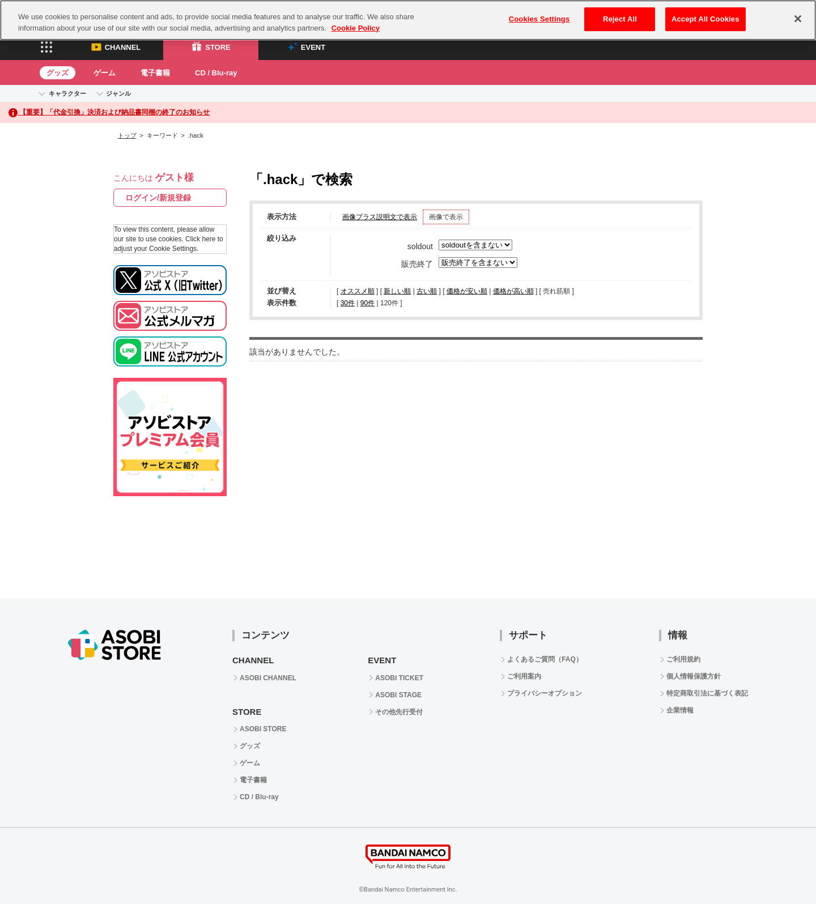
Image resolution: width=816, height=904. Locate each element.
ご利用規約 (683, 659)
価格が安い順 (467, 291)
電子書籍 (155, 73)
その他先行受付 (399, 712)
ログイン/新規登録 (158, 197)
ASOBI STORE (263, 729)
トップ (127, 135)
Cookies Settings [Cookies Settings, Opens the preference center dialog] (539, 19)
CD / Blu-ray (216, 73)
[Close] (797, 18)
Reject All (620, 19)
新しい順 (397, 291)
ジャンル (118, 93)
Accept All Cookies (706, 19)
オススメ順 (358, 291)
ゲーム (105, 73)
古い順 (426, 291)
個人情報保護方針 (693, 676)
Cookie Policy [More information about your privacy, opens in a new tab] (356, 28)
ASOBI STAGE (398, 695)
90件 (367, 303)
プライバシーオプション (544, 693)
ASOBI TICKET (399, 678)
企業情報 (680, 710)
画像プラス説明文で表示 (379, 217)
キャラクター (67, 93)
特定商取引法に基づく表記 (707, 693)
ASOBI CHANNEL (268, 678)
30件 (348, 303)
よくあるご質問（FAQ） (545, 659)
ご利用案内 (524, 676)
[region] (408, 20)
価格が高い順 (513, 291)
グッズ (57, 73)
